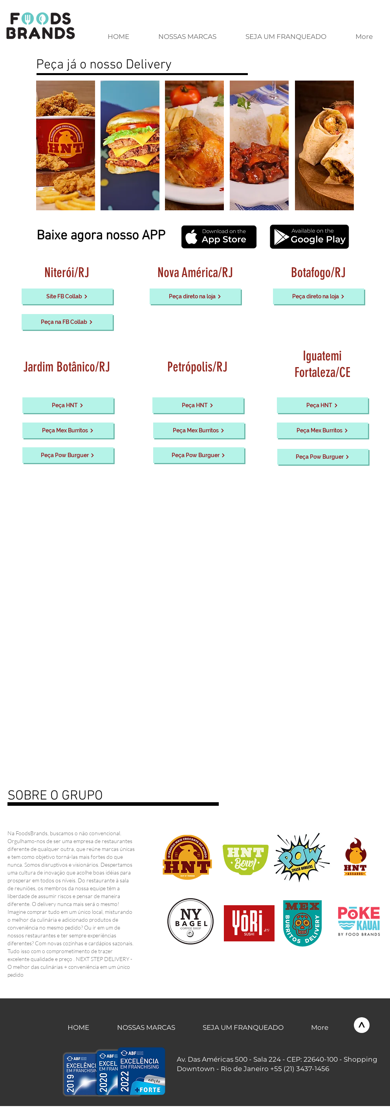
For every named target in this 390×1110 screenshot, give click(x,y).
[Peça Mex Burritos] (68, 430)
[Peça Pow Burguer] (68, 455)
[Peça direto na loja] (195, 296)
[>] (362, 1025)
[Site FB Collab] (67, 296)
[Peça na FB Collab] (67, 322)
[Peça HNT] (68, 405)
